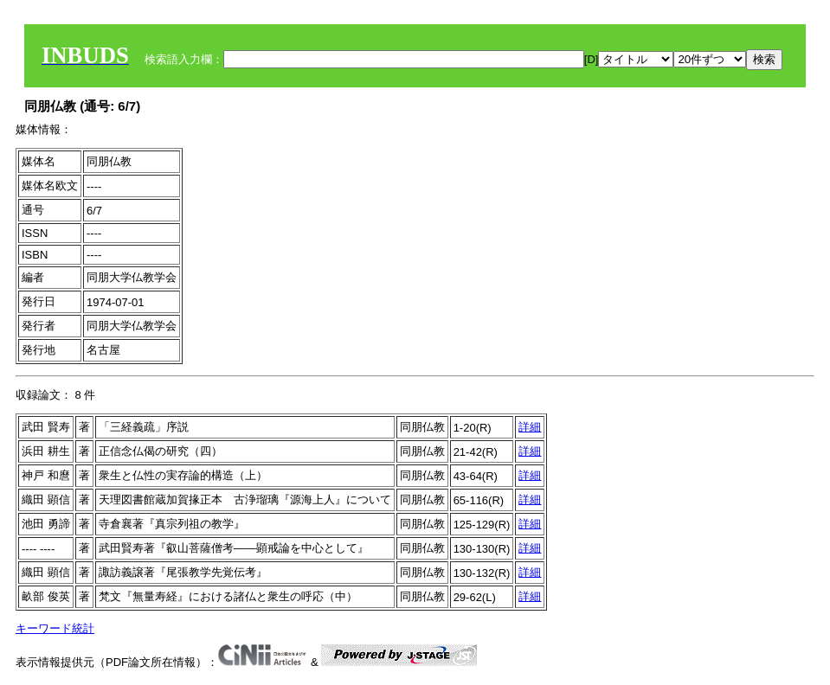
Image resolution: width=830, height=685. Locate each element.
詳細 (529, 426)
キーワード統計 (55, 628)
